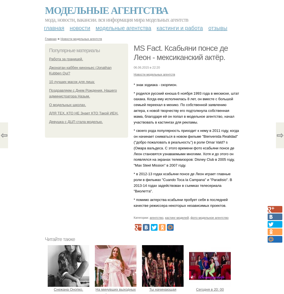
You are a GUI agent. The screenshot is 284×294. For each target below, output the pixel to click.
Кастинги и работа (180, 28)
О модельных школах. (67, 105)
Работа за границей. (66, 59)
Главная (54, 28)
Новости (80, 28)
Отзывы (217, 28)
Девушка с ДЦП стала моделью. (76, 122)
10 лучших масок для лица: (72, 82)
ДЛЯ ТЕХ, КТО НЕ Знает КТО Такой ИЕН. (83, 113)
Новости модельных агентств (81, 39)
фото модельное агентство (210, 217)
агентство (156, 217)
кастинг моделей (177, 217)
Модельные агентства (106, 10)
